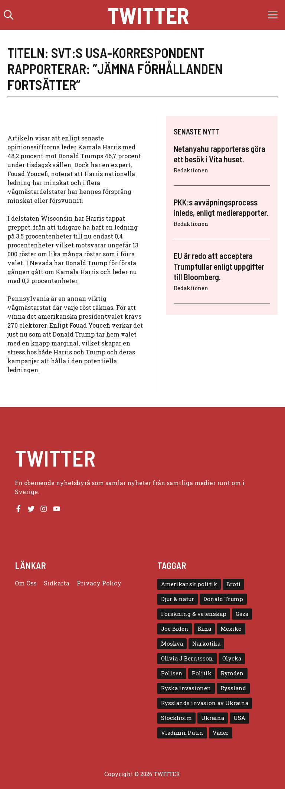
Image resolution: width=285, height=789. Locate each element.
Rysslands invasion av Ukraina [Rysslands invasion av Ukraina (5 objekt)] (204, 703)
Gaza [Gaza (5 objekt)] (242, 613)
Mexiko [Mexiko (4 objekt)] (231, 628)
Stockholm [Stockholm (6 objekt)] (176, 717)
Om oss (25, 583)
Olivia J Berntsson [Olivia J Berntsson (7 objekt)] (187, 658)
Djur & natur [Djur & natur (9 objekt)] (177, 599)
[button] (8, 15)
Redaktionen (191, 170)
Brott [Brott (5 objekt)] (233, 584)
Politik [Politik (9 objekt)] (202, 673)
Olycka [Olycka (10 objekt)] (231, 658)
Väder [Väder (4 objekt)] (221, 732)
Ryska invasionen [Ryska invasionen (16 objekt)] (186, 688)
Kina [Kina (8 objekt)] (204, 628)
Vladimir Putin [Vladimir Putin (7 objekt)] (182, 732)
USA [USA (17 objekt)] (239, 717)
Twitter (148, 14)
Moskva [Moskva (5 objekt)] (172, 643)
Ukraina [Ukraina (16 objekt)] (212, 717)
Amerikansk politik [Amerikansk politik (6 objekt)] (189, 584)
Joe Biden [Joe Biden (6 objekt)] (175, 628)
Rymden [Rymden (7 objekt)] (232, 673)
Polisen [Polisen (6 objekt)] (172, 673)
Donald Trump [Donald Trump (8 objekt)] (223, 599)
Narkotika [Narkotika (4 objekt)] (206, 643)
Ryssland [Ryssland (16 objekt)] (233, 688)
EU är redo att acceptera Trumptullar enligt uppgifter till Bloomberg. (219, 266)
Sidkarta (56, 583)
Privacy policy (99, 583)
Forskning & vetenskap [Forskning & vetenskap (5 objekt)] (193, 613)
